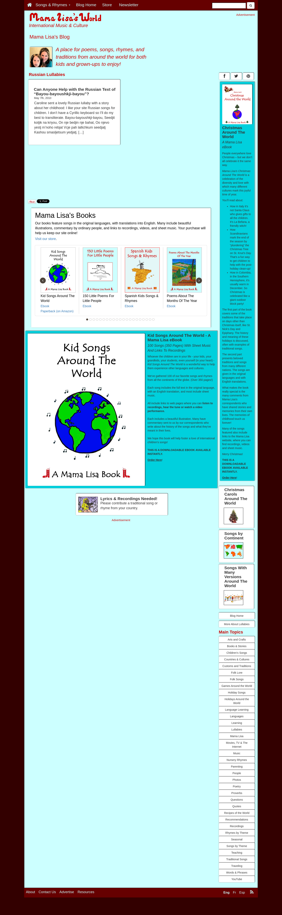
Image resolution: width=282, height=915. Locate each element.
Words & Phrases (236, 872)
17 (140, 319)
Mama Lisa (236, 736)
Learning (236, 722)
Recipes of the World (236, 812)
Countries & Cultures (236, 659)
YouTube (236, 879)
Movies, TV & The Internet (237, 744)
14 (130, 319)
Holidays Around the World (237, 701)
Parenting (237, 766)
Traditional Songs (236, 859)
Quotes (236, 806)
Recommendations (236, 819)
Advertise (66, 892)
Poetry (237, 786)
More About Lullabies (236, 624)
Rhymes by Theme (236, 832)
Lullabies (236, 729)
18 (144, 319)
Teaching (236, 852)
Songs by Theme (236, 846)
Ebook (45, 306)
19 (147, 319)
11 (120, 319)
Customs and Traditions (236, 666)
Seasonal (236, 839)
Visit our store (45, 239)
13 (127, 319)
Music (236, 753)
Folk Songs (237, 679)
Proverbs (236, 793)
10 (117, 319)
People (237, 773)
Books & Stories (237, 646)
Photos (237, 779)
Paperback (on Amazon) (57, 311)
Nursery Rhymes (237, 759)
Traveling (236, 865)
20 (150, 319)
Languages (236, 716)
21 (153, 319)
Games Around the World (236, 685)
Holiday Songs (237, 692)
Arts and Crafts (237, 639)
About (30, 892)
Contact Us (47, 892)
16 (137, 319)
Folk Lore (236, 672)
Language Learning (237, 709)
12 (124, 319)
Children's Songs (236, 652)
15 (134, 319)
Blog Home (236, 615)
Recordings (237, 826)
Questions (237, 799)
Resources (86, 892)
